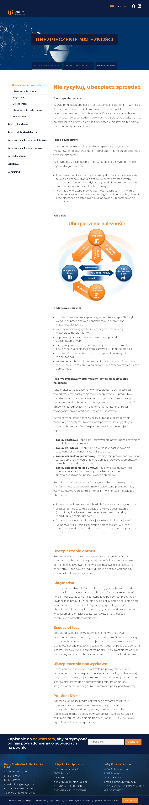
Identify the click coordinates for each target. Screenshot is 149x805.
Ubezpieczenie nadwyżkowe (27, 110)
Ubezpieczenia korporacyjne (79, 68)
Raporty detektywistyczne (23, 132)
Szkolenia (13, 164)
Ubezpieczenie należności (27, 85)
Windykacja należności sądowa (25, 148)
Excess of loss (20, 104)
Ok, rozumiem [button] (130, 800)
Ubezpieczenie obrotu (24, 91)
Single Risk (18, 97)
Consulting (14, 172)
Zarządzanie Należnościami (47, 68)
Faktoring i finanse (106, 68)
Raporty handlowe (18, 124)
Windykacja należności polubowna (27, 140)
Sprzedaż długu (17, 156)
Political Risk (19, 116)
